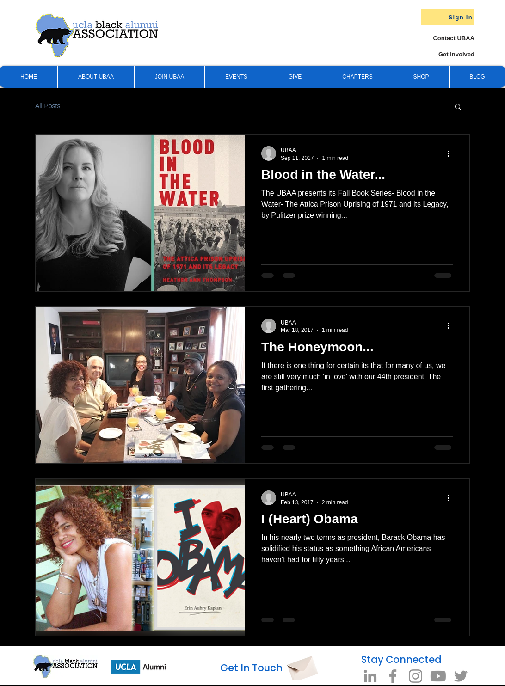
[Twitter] (461, 676)
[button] (295, 77)
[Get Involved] (439, 54)
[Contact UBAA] (444, 38)
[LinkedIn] (370, 676)
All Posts (47, 106)
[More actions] (451, 153)
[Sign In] (447, 17)
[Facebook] (393, 676)
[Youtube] (438, 676)
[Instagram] (415, 676)
